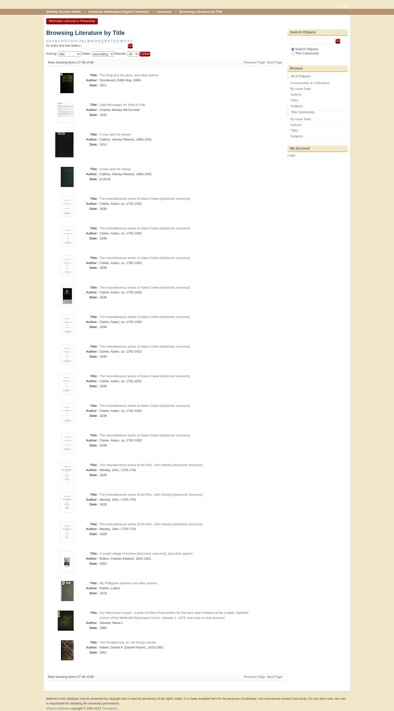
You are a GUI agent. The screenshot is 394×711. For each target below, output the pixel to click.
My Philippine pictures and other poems (128, 583)
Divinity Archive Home (63, 12)
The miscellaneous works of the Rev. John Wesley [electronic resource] (151, 465)
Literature (164, 12)
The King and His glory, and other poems (129, 75)
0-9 (48, 41)
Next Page (274, 62)
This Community (305, 53)
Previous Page (254, 62)
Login (344, 6)
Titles (294, 100)
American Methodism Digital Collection (118, 12)
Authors (296, 94)
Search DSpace (304, 49)
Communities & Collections (309, 83)
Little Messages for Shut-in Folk (122, 105)
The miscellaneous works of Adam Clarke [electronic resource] (145, 199)
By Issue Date (300, 89)
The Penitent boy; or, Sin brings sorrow (128, 642)
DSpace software (57, 708)
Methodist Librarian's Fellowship (72, 21)
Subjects (296, 106)
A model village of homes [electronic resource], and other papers (146, 553)
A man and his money (115, 134)
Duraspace (110, 708)
